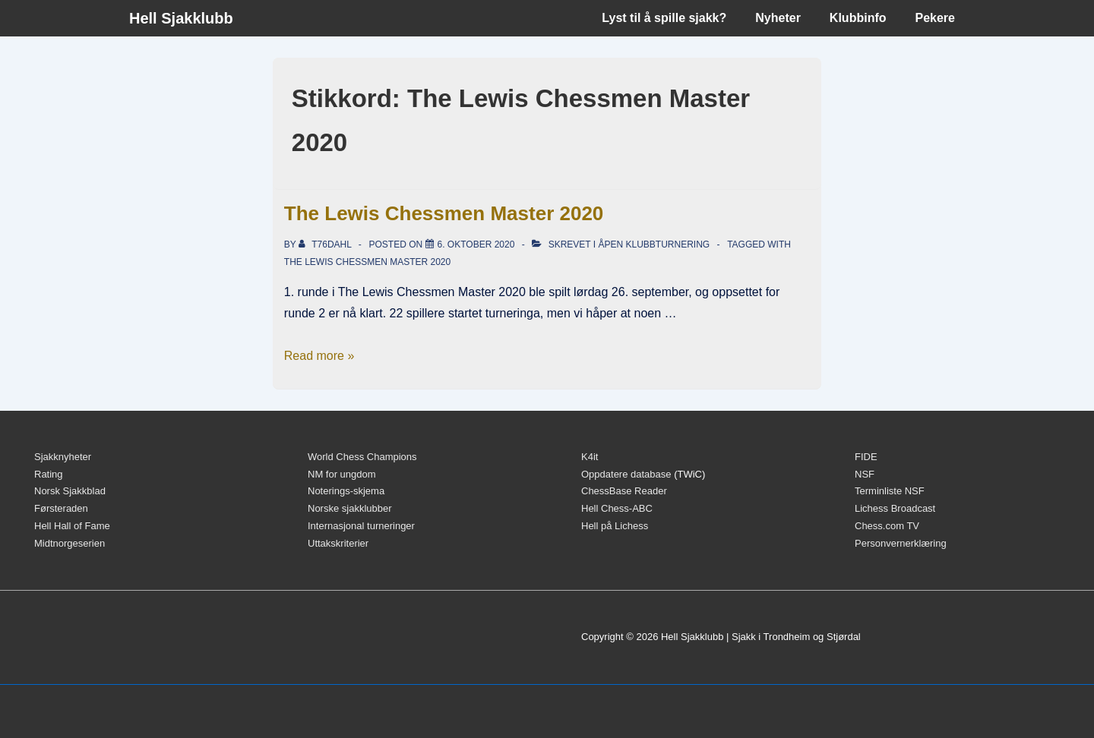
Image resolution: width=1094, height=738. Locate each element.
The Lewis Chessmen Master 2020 (444, 213)
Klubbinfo (858, 17)
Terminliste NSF (890, 491)
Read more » (319, 355)
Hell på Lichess (614, 525)
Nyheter (778, 17)
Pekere (935, 17)
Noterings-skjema (346, 491)
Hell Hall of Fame (72, 525)
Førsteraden (61, 508)
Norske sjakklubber (350, 508)
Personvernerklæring (901, 543)
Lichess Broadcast (895, 508)
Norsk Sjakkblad (70, 491)
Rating (48, 474)
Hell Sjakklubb (181, 18)
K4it (589, 456)
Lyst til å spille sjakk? (664, 17)
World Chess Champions (362, 456)
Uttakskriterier (338, 543)
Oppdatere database (626, 474)
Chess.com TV (887, 525)
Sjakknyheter (62, 456)
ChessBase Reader (624, 491)
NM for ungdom (342, 474)
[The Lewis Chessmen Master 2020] (476, 244)
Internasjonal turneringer (361, 525)
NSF (864, 474)
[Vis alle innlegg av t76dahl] (326, 244)
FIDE (866, 456)
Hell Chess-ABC (617, 508)
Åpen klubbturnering (654, 244)
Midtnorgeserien (69, 543)
